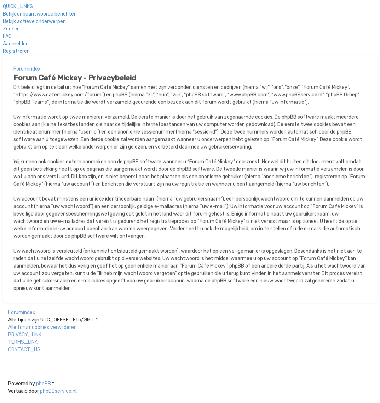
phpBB (43, 384)
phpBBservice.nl (58, 391)
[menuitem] (40, 14)
